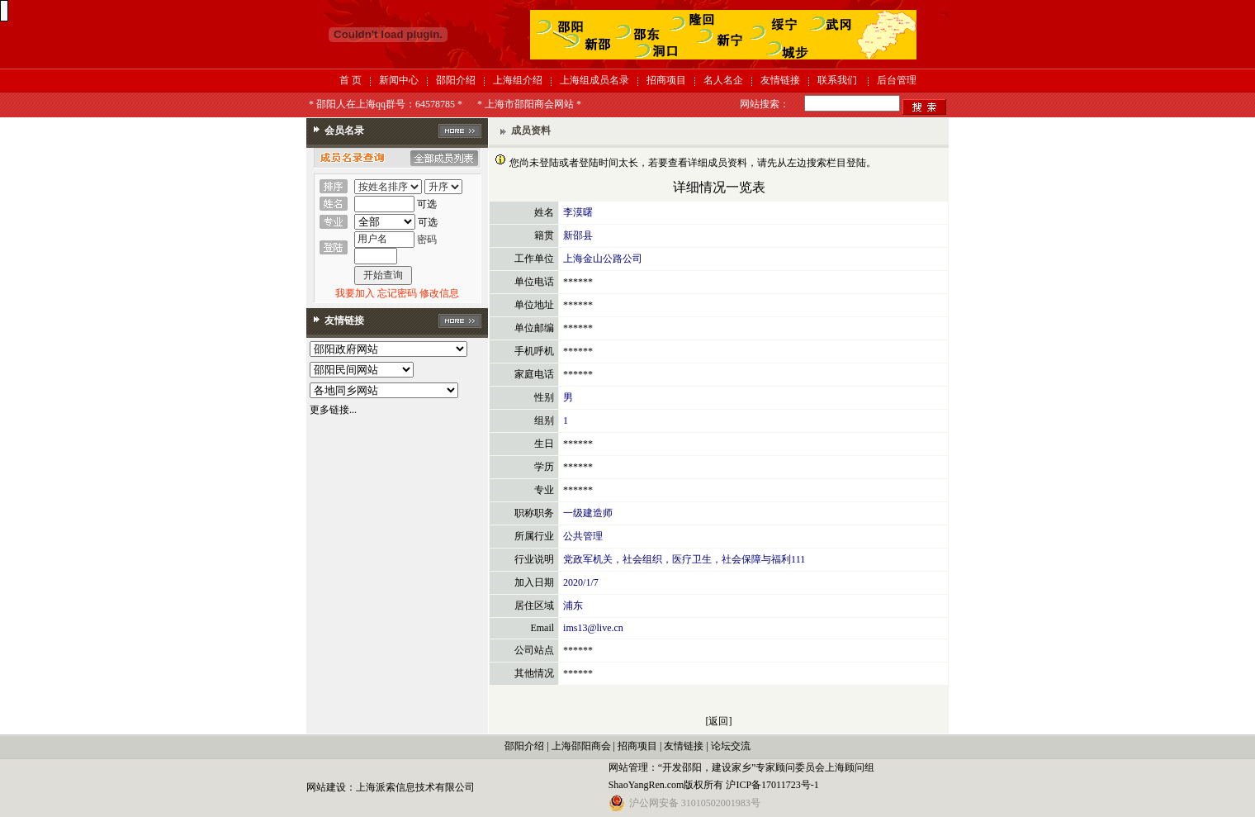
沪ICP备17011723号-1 (772, 785)
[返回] (719, 721)
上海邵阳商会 (581, 746)
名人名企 (723, 80)
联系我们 (837, 80)
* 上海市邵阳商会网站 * (529, 104)
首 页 (350, 80)
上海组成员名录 (594, 80)
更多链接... (333, 410)
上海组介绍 (517, 80)
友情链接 (780, 80)
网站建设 (326, 787)
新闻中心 (399, 80)
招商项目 (666, 80)
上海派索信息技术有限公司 (415, 787)
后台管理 (896, 80)
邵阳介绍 (456, 80)
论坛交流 (731, 746)
